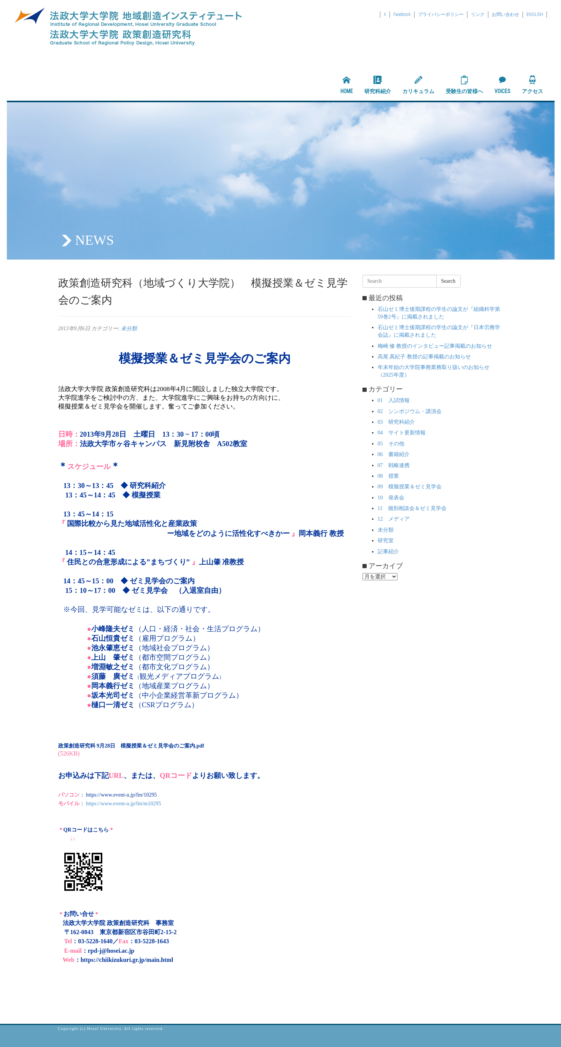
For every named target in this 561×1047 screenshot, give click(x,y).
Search (448, 281)
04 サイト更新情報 (402, 433)
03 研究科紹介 (396, 422)
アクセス (532, 84)
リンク (478, 14)
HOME (346, 84)
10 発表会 (391, 498)
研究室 (386, 540)
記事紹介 (388, 551)
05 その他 (391, 444)
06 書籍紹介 (394, 454)
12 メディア (394, 519)
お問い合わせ (505, 14)
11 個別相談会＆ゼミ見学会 (412, 508)
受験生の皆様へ (464, 84)
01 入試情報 (394, 400)
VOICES (502, 84)
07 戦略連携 (394, 465)
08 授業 (388, 476)
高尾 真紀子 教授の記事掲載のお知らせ (424, 357)
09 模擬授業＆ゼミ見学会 (410, 486)
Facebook (402, 14)
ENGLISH (534, 14)
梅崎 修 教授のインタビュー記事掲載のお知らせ (435, 346)
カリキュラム (418, 84)
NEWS (94, 240)
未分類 (129, 328)
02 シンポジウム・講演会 (410, 411)
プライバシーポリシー (441, 14)
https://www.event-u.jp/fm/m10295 (123, 803)
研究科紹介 (377, 84)
